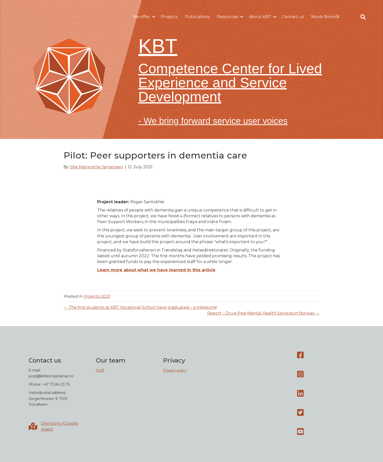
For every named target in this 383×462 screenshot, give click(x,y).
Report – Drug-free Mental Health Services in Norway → (263, 313)
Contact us (293, 16)
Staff (100, 370)
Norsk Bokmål (325, 16)
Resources (227, 16)
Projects (169, 16)
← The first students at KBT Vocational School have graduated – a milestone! (140, 307)
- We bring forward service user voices (213, 121)
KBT (158, 46)
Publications (197, 16)
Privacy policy (175, 370)
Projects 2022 (96, 296)
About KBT (260, 16)
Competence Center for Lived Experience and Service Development (230, 83)
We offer (141, 16)
